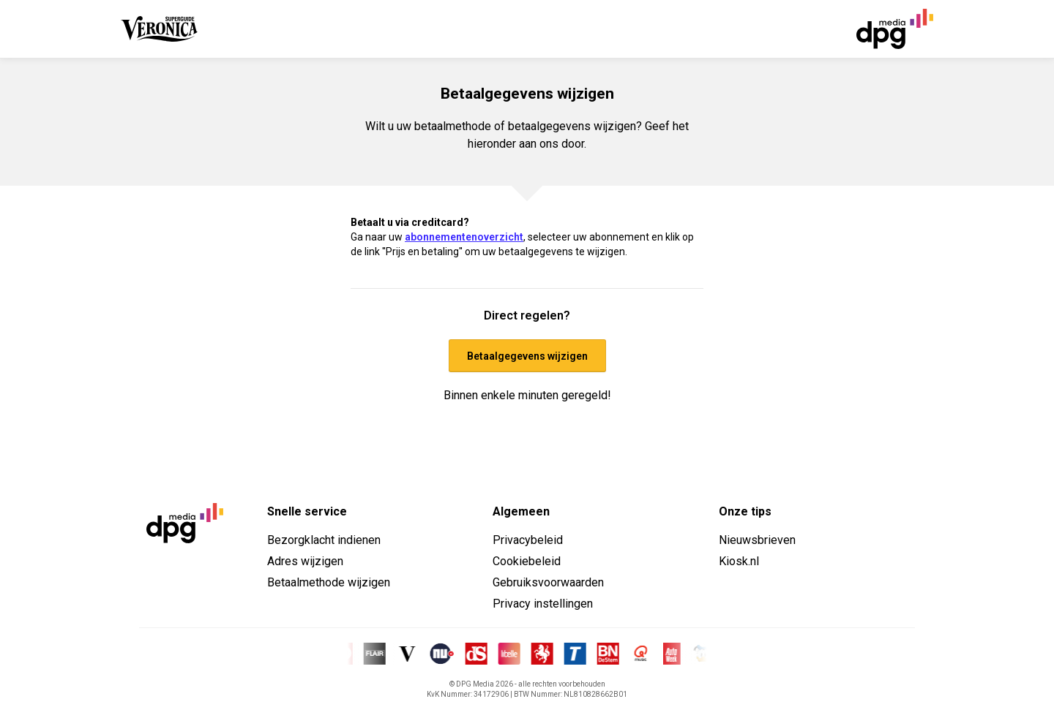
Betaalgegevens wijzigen (527, 356)
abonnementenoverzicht (464, 237)
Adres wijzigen (305, 561)
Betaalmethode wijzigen (328, 582)
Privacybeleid (528, 540)
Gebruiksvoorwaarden (548, 582)
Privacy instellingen (543, 604)
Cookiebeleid (527, 561)
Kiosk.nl (739, 561)
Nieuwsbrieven (757, 540)
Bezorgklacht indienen (324, 540)
